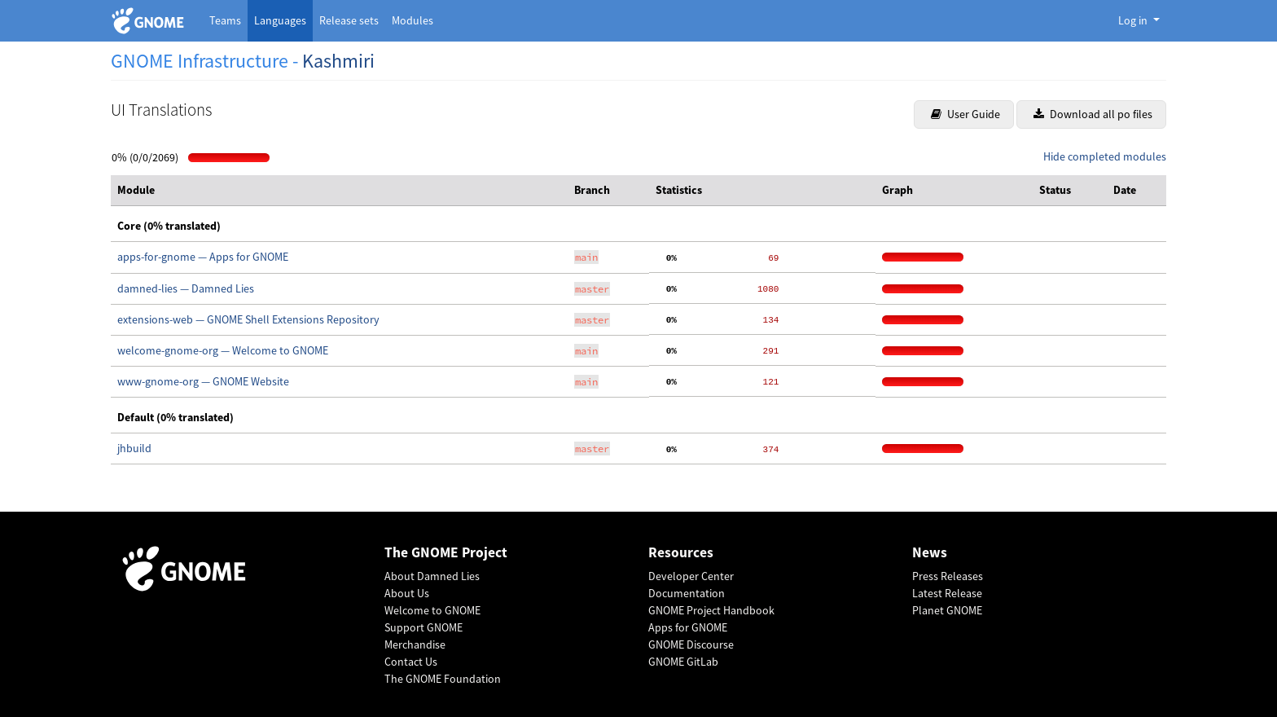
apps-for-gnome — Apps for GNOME (202, 256)
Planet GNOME (947, 610)
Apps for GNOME (687, 627)
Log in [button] (1134, 20)
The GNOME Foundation (442, 678)
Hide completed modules (1104, 156)
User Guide (965, 114)
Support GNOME (423, 627)
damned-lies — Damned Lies (185, 288)
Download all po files (1092, 114)
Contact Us (410, 661)
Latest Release (947, 593)
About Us (406, 593)
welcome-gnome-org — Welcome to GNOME (222, 350)
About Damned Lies (432, 576)
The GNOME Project (445, 552)
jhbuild (134, 448)
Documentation (686, 593)
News (929, 552)
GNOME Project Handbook (711, 610)
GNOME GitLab (683, 661)
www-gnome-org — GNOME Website (203, 381)
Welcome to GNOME (432, 610)
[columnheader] (339, 190)
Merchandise (414, 644)
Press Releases (947, 576)
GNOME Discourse (691, 644)
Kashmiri (338, 60)
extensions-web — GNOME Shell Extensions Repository (248, 319)
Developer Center (691, 576)
